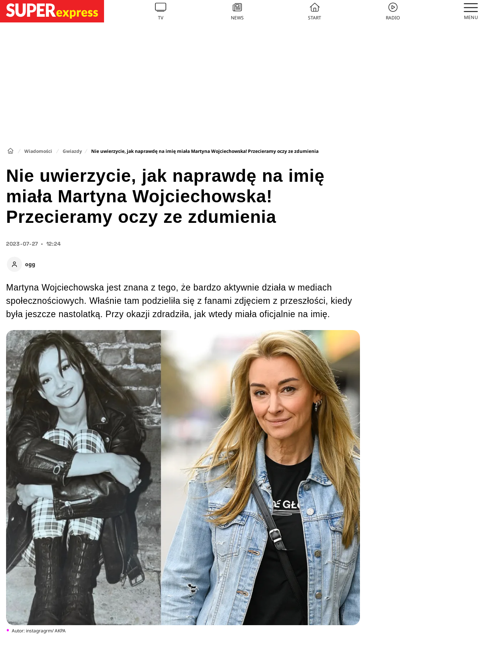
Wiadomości (38, 151)
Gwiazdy (72, 151)
